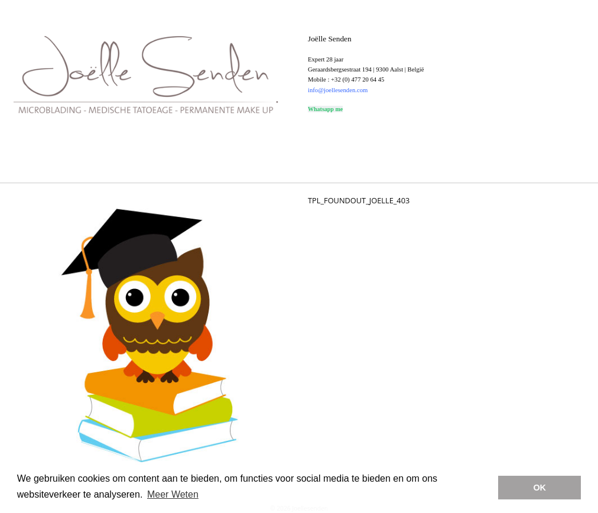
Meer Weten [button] (173, 494)
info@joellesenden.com (338, 90)
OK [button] (539, 487)
